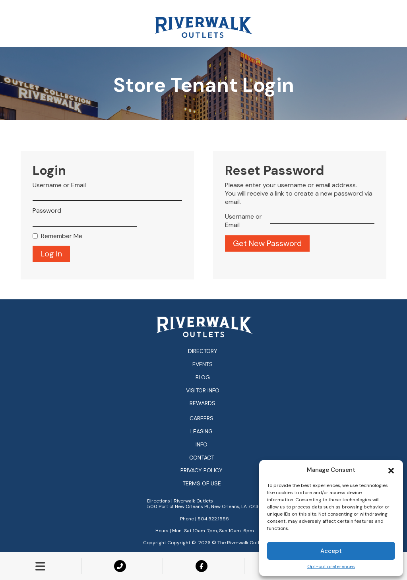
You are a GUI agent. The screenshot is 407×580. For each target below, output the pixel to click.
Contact (201, 457)
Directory (202, 351)
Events (202, 364)
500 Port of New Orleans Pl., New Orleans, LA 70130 (204, 506)
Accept (331, 551)
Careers (201, 418)
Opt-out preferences (331, 567)
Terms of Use (201, 483)
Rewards (202, 403)
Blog (203, 377)
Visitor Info (202, 390)
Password (47, 211)
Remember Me (61, 236)
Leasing (201, 431)
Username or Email (59, 185)
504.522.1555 (213, 519)
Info (201, 444)
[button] (391, 470)
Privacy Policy (201, 470)
